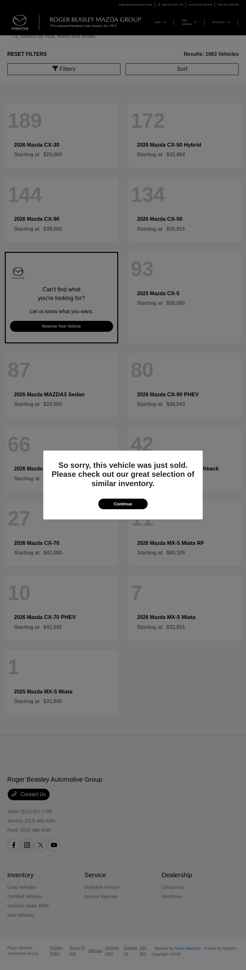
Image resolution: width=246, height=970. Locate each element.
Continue (123, 504)
